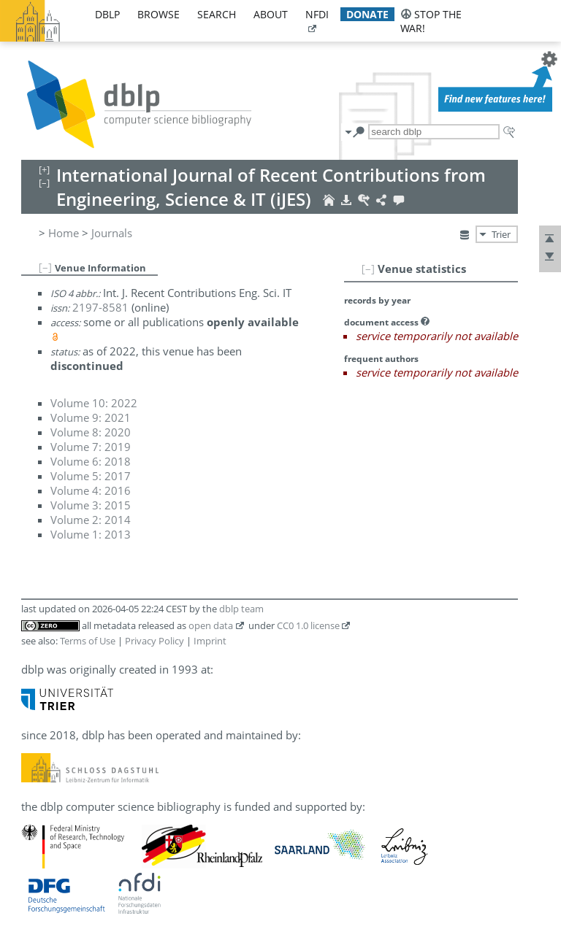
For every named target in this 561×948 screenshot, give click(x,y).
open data (210, 625)
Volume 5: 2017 (90, 476)
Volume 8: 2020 (90, 432)
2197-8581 (100, 307)
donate (367, 14)
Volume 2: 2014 (90, 519)
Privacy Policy (154, 640)
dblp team (241, 608)
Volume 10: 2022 (93, 403)
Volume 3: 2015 (90, 505)
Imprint (210, 640)
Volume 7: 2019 (90, 446)
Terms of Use (87, 640)
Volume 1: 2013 (90, 534)
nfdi (317, 14)
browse (158, 14)
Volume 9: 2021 (90, 417)
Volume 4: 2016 (90, 490)
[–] (368, 268)
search (216, 14)
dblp (107, 14)
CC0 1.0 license (308, 625)
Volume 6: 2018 (90, 461)
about (270, 14)
